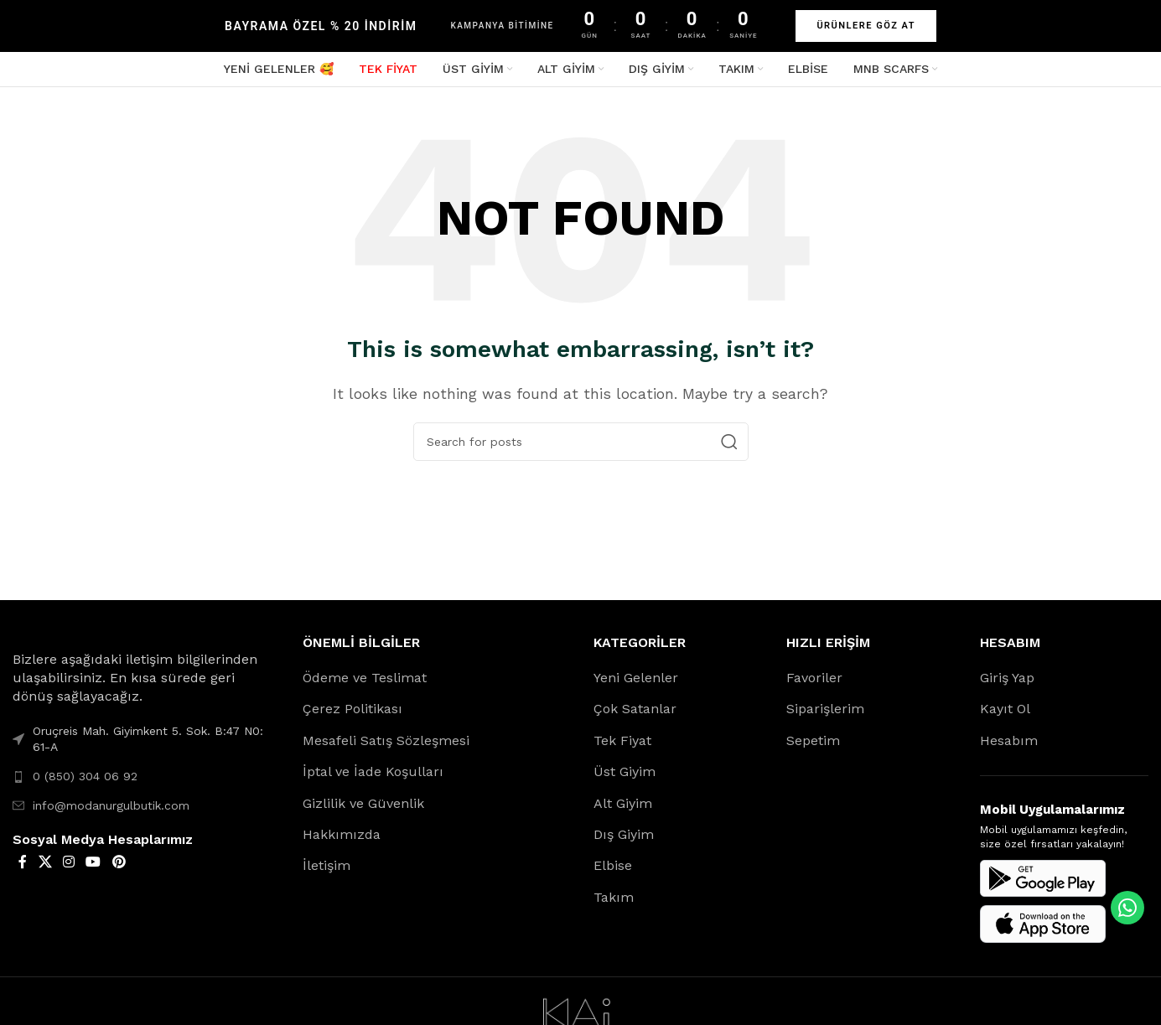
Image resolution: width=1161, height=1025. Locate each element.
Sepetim (813, 749)
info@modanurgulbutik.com (111, 813)
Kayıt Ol (1005, 717)
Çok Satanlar (634, 717)
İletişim (326, 874)
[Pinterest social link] (118, 870)
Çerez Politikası (352, 717)
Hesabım (1009, 749)
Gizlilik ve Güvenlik (363, 811)
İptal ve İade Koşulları (373, 780)
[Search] (581, 450)
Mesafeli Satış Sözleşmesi (386, 749)
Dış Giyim (623, 843)
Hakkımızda (342, 843)
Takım (613, 906)
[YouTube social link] (93, 870)
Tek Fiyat (622, 749)
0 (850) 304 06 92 (85, 784)
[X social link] (45, 870)
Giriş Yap (1007, 686)
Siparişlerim (825, 717)
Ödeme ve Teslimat (365, 686)
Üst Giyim (624, 780)
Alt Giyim (622, 811)
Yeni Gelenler (635, 686)
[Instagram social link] (68, 870)
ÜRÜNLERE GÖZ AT (865, 25)
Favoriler (814, 686)
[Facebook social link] (23, 870)
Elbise (612, 874)
